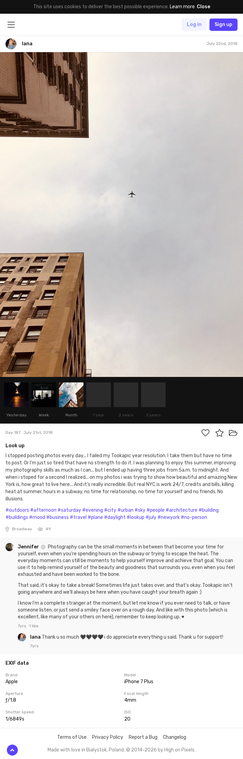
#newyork (168, 517)
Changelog (174, 737)
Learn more (182, 7)
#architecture (181, 510)
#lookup (135, 517)
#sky (140, 510)
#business (57, 517)
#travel (78, 517)
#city (110, 510)
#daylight (115, 517)
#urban (125, 510)
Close (203, 7)
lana (36, 637)
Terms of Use (72, 737)
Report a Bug (143, 737)
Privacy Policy (107, 737)
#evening (92, 510)
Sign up (223, 24)
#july (150, 517)
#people (155, 510)
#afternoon (43, 510)
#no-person (194, 517)
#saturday (69, 510)
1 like (33, 626)
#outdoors (17, 510)
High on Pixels (179, 750)
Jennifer (29, 547)
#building (209, 510)
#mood (37, 517)
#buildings (16, 517)
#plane (95, 517)
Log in (194, 24)
